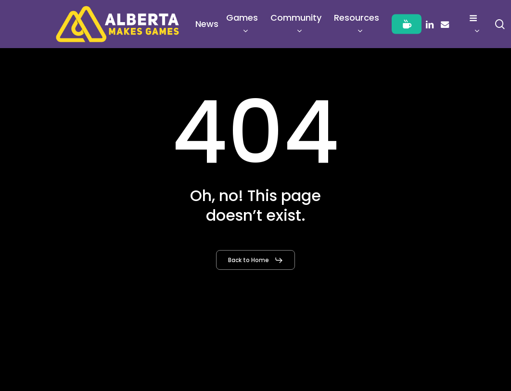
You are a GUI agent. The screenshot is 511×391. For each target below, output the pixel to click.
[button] (255, 260)
